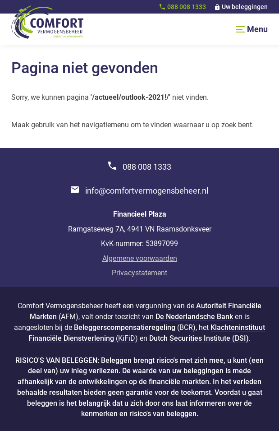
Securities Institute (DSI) (209, 338)
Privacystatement (139, 273)
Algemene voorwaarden (139, 258)
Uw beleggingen (245, 7)
